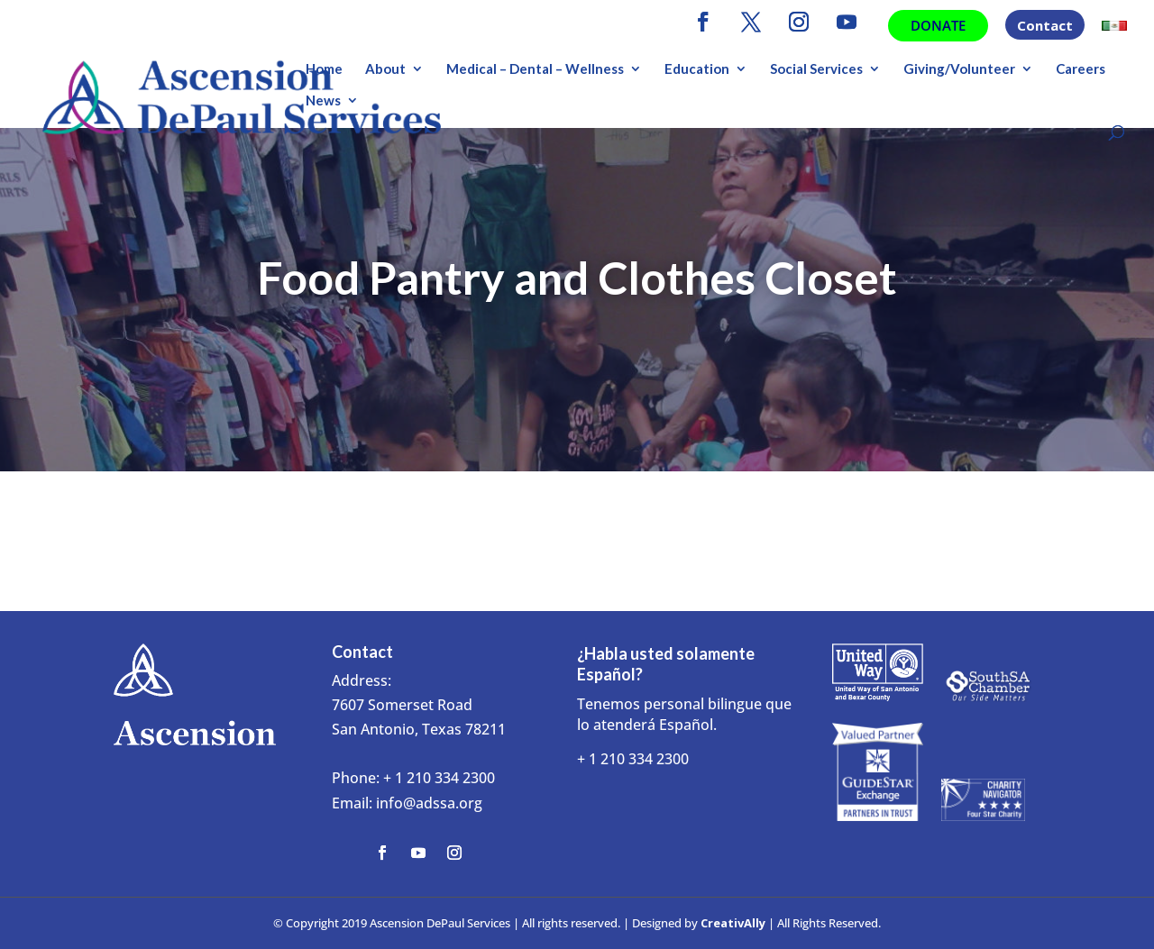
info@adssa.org (429, 803)
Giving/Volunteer (959, 69)
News (323, 101)
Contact (1045, 26)
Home (324, 69)
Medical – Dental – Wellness (535, 69)
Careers (1080, 69)
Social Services (816, 69)
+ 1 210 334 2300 (439, 778)
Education (696, 69)
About (385, 69)
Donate (938, 25)
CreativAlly (733, 923)
